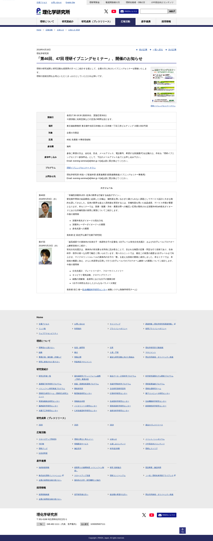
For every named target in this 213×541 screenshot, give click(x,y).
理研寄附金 (94, 2)
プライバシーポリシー (118, 329)
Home (39, 30)
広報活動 (49, 30)
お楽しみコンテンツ (118, 444)
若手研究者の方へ (81, 494)
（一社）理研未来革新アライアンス (160, 475)
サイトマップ (115, 324)
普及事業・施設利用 (153, 467)
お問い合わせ (56, 2)
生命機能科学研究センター (95, 289)
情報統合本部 (79, 401)
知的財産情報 (44, 467)
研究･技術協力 (115, 467)
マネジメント (150, 352)
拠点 (76, 352)
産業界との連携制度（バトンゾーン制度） (89, 469)
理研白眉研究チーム (153, 389)
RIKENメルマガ (131, 11)
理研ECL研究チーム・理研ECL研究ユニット (53, 395)
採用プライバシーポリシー (155, 329)
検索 (171, 11)
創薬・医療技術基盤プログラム (86, 384)
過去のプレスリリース (154, 425)
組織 (40, 352)
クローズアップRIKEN (47, 439)
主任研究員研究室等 (118, 389)
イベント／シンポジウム (155, 439)
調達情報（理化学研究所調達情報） (160, 324)
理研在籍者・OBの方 (135, 2)
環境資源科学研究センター (120, 406)
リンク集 (42, 329)
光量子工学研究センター (48, 411)
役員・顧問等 (79, 348)
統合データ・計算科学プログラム (123, 376)
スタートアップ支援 (82, 475)
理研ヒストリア (151, 449)
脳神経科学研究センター (48, 406)
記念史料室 (43, 453)
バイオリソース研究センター (85, 406)
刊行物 (41, 444)
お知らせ (60, 30)
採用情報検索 (44, 494)
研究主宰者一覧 (45, 376)
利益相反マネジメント (83, 362)
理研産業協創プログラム (155, 384)
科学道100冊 (115, 449)
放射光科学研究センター (119, 411)
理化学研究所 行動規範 (154, 348)
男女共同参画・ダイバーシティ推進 (159, 357)
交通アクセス (42, 2)
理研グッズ (43, 449)
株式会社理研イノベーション (51, 475)
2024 (112, 425)
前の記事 (143, 49)
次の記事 (172, 49)
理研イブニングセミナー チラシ (81, 168)
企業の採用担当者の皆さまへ (50, 480)
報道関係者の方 (113, 2)
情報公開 (77, 357)
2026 (41, 425)
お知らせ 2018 (74, 30)
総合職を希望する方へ (118, 494)
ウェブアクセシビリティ (48, 333)
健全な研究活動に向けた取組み (122, 357)
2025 (76, 425)
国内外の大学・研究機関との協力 (87, 480)
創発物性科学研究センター (155, 406)
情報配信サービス (81, 444)
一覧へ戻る (158, 49)
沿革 (111, 348)
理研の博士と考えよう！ (84, 439)
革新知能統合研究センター (49, 401)
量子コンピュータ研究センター (157, 393)
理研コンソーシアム (118, 475)
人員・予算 (114, 352)
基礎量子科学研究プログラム (50, 384)
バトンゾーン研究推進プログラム (52, 389)
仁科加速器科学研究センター (85, 411)
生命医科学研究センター (119, 401)
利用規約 (77, 329)
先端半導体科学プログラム (120, 384)
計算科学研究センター (118, 393)
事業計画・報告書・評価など (50, 357)
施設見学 (77, 449)
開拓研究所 (78, 389)
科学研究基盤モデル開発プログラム (159, 376)
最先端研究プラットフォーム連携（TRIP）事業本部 (87, 377)
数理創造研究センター (83, 393)
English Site (70, 2)
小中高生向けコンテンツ (162, 2)
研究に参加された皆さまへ (49, 362)
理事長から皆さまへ (46, 348)
